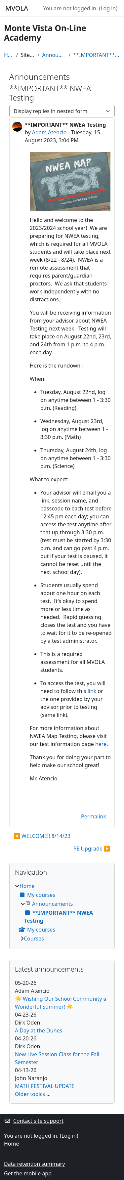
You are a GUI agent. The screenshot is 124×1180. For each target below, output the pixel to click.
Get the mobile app (28, 1173)
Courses (34, 938)
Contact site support (33, 1120)
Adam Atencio (49, 132)
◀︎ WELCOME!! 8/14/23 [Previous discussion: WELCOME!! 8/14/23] (42, 836)
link (92, 691)
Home (8, 55)
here (100, 744)
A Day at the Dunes (38, 1030)
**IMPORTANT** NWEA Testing (96, 55)
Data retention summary (34, 1163)
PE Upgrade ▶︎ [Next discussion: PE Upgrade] (91, 848)
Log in (108, 8)
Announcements (54, 55)
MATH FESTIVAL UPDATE (44, 1086)
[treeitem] (62, 912)
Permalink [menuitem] (93, 816)
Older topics (30, 1094)
